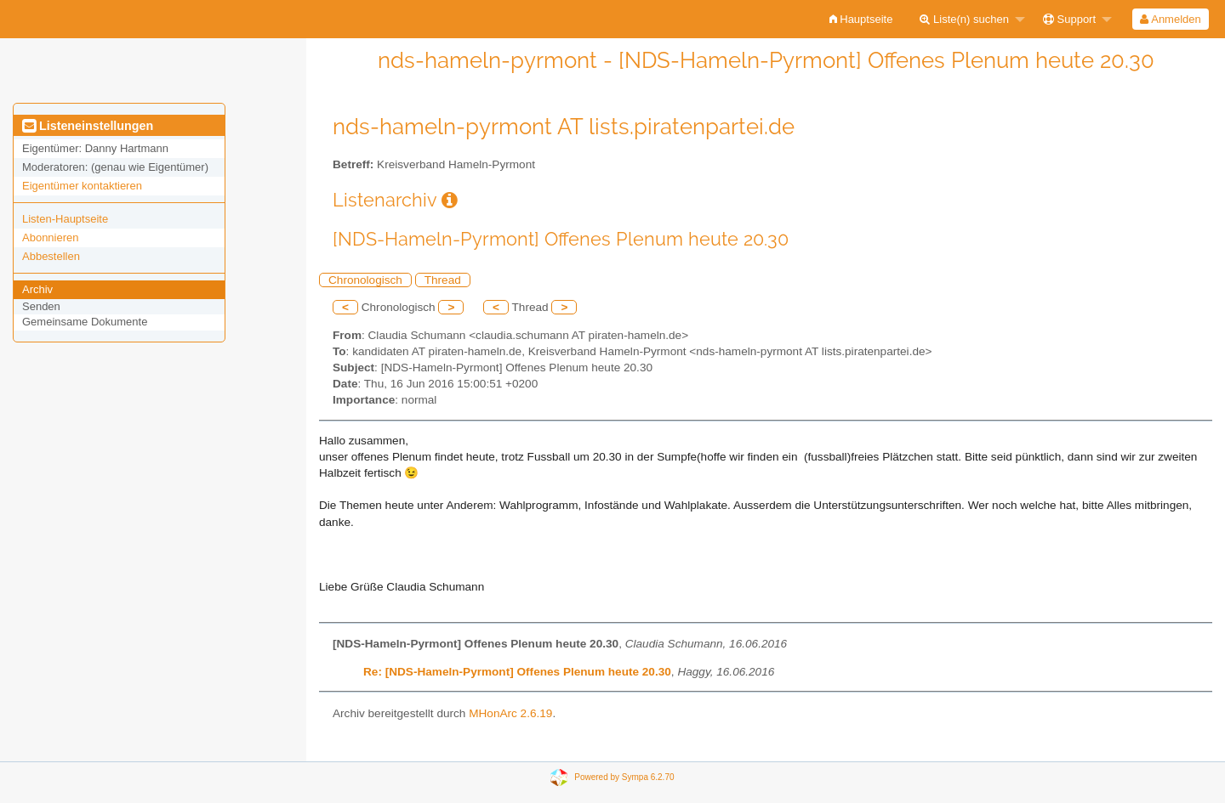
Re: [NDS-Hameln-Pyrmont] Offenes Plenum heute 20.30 (517, 671)
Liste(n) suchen (964, 19)
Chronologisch (365, 280)
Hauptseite (861, 19)
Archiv (37, 289)
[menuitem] (861, 19)
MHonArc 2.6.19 (510, 713)
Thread (442, 280)
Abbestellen (51, 256)
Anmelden (1170, 19)
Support (1069, 19)
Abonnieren (50, 237)
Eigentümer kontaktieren (82, 185)
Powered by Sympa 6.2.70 (624, 777)
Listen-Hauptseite (65, 218)
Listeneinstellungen (87, 126)
